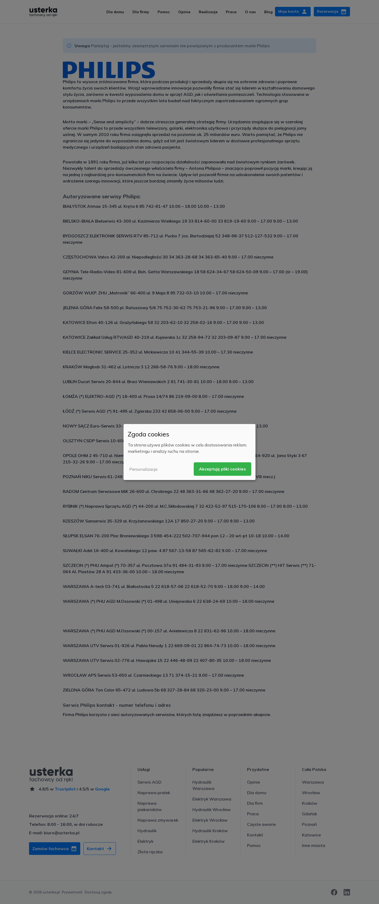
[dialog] (189, 452)
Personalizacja (143, 469)
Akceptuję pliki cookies (222, 469)
